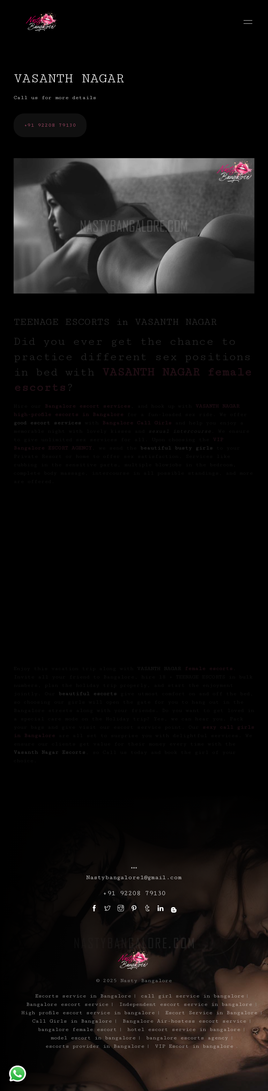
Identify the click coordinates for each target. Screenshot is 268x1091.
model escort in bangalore (93, 1038)
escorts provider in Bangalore (94, 1046)
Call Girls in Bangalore (72, 1021)
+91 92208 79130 (50, 125)
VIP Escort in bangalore (194, 1046)
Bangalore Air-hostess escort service (184, 1021)
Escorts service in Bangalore (83, 996)
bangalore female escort (77, 1029)
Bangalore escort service (67, 1004)
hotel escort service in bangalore (183, 1029)
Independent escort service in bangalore (185, 1004)
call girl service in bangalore (192, 996)
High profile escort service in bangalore (88, 1013)
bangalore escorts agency (187, 1038)
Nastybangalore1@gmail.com (134, 877)
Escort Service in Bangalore (211, 1013)
